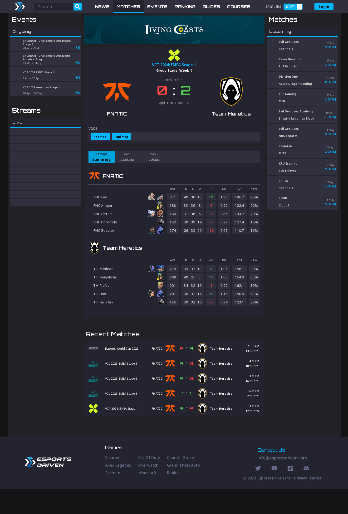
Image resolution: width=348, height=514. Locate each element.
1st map (100, 137)
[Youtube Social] (274, 494)
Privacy (300, 503)
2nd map (121, 137)
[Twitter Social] (258, 494)
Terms (315, 503)
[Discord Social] (290, 494)
